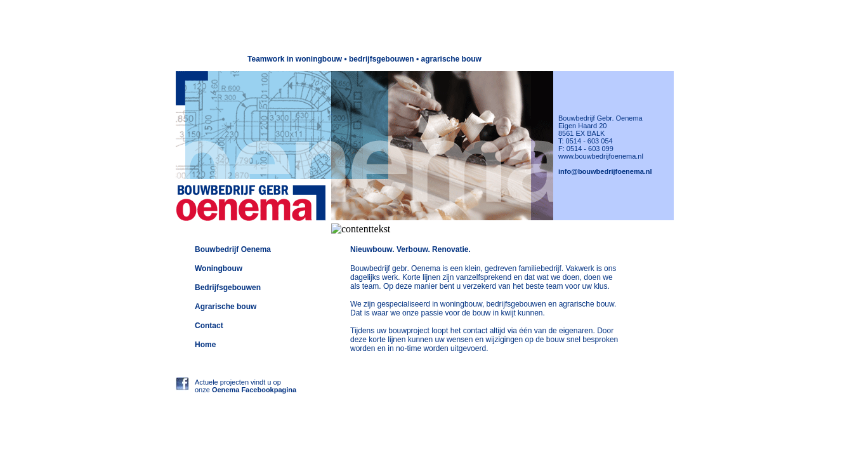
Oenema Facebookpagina (254, 390)
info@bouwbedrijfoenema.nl (605, 171)
